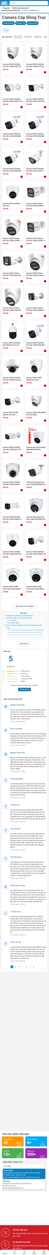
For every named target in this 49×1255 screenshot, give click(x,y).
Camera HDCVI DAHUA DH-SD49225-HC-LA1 (11, 344)
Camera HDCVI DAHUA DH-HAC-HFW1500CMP (35, 135)
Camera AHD (32, 23)
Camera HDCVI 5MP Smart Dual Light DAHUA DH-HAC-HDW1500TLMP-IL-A (35, 588)
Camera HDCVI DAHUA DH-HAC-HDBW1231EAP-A (13, 379)
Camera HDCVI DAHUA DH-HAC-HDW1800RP (11, 483)
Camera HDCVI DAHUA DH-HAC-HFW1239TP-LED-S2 (35, 170)
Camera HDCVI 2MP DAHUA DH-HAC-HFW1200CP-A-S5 (10, 414)
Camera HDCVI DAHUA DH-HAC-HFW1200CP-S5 (36, 553)
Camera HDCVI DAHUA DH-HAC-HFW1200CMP (12, 135)
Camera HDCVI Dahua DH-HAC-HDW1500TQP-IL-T (12, 309)
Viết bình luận (24, 689)
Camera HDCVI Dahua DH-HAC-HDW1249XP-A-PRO (12, 239)
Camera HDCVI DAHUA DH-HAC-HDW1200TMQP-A (11, 205)
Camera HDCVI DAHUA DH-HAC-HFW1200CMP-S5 (35, 344)
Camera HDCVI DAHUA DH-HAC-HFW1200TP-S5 (12, 100)
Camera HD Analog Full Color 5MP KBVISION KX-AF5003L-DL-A (36, 483)
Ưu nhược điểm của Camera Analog (19, 618)
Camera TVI (20, 23)
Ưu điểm (14, 620)
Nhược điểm (15, 623)
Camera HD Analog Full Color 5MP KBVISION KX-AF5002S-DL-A (36, 518)
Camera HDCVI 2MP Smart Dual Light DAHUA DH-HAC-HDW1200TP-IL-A (12, 588)
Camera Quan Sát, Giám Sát (10, 10)
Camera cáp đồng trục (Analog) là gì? (19, 616)
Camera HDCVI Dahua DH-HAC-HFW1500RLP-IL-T (35, 309)
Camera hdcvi (8, 23)
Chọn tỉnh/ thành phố (13, 1162)
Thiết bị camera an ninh (20, 8)
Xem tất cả (24, 644)
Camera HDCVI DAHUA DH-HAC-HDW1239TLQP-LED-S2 (36, 65)
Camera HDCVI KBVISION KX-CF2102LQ (36, 414)
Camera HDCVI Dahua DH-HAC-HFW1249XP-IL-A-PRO (36, 205)
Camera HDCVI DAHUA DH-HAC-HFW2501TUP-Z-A (12, 448)
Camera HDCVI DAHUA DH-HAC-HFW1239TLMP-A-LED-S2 (36, 100)
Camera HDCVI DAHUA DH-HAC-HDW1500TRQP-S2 (13, 553)
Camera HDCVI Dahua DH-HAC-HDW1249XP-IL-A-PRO (36, 274)
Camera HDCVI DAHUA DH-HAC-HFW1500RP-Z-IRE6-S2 (12, 518)
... (22, 967)
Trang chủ (5, 8)
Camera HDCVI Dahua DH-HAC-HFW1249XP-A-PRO (35, 239)
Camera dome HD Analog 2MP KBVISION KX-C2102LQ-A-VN (35, 448)
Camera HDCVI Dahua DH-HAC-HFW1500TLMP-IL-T (13, 274)
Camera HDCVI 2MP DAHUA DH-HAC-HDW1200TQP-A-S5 (34, 379)
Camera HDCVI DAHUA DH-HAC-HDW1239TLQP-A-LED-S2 (12, 65)
